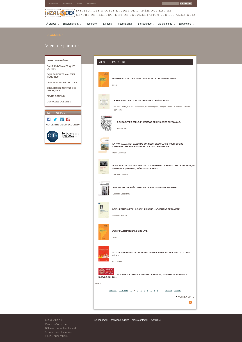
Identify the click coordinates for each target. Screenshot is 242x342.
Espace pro (184, 23)
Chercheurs (67, 4)
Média (79, 4)
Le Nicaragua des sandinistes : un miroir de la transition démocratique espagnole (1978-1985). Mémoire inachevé (153, 166)
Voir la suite (186, 297)
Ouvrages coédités (59, 101)
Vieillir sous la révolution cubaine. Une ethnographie (145, 187)
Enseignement (70, 23)
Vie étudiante (165, 23)
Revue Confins (56, 96)
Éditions (107, 23)
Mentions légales (120, 320)
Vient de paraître (57, 60)
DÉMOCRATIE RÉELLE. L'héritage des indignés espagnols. (149, 122)
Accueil (54, 35)
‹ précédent (123, 290)
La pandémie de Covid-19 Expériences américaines (141, 100)
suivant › (168, 290)
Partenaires (91, 4)
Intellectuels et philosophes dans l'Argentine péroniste (146, 209)
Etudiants (53, 4)
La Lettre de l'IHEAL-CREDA (63, 124)
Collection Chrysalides (62, 82)
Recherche (91, 23)
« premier (113, 290)
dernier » (177, 290)
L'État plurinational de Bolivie (130, 231)
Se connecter (101, 320)
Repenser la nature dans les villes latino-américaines (144, 78)
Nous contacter (140, 320)
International (125, 23)
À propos (51, 23)
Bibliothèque (145, 23)
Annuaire (156, 320)
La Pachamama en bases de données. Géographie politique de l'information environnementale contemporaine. (147, 145)
